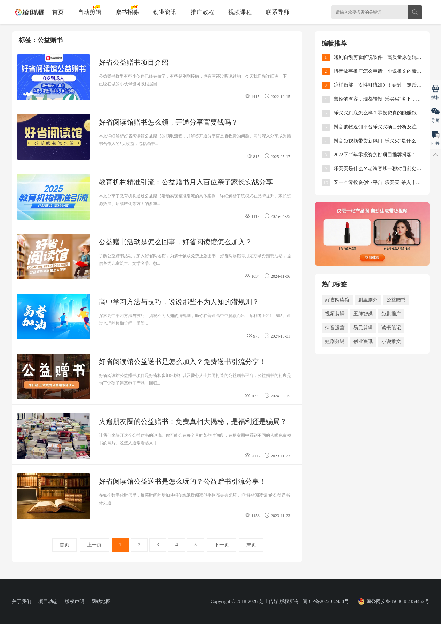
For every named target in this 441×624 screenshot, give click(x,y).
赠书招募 (127, 12)
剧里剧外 (368, 299)
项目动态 (48, 601)
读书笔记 (391, 327)
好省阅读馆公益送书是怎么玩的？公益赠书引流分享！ (182, 481)
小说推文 (391, 341)
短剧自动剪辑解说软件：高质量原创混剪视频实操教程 (378, 57)
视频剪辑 (335, 313)
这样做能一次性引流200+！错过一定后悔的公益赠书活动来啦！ (378, 85)
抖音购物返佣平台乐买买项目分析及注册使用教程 (378, 126)
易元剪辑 (363, 327)
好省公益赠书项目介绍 (133, 62)
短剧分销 (335, 341)
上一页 (94, 544)
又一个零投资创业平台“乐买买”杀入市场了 (378, 182)
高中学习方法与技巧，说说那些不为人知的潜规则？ (179, 302)
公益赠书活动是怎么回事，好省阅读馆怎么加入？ (175, 242)
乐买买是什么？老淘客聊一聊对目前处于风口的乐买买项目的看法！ (378, 168)
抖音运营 (335, 327)
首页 (58, 12)
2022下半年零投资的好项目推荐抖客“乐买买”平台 (378, 154)
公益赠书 (396, 299)
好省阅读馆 (337, 299)
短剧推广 (391, 313)
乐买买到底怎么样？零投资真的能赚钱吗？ (378, 113)
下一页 (221, 544)
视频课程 (240, 12)
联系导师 (278, 12)
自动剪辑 (90, 12)
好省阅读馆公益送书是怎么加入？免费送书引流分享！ (182, 361)
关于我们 (21, 601)
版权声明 (74, 601)
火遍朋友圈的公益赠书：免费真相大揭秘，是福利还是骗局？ (193, 421)
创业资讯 (165, 12)
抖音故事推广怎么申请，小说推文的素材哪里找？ (378, 71)
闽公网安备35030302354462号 (393, 601)
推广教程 (202, 12)
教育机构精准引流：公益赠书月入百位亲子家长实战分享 (186, 182)
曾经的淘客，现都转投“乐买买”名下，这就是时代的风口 (378, 99)
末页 (251, 544)
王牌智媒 (363, 313)
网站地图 (101, 601)
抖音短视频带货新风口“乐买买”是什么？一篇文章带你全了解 (378, 140)
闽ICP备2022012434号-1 (327, 601)
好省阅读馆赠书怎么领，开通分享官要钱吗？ (168, 122)
